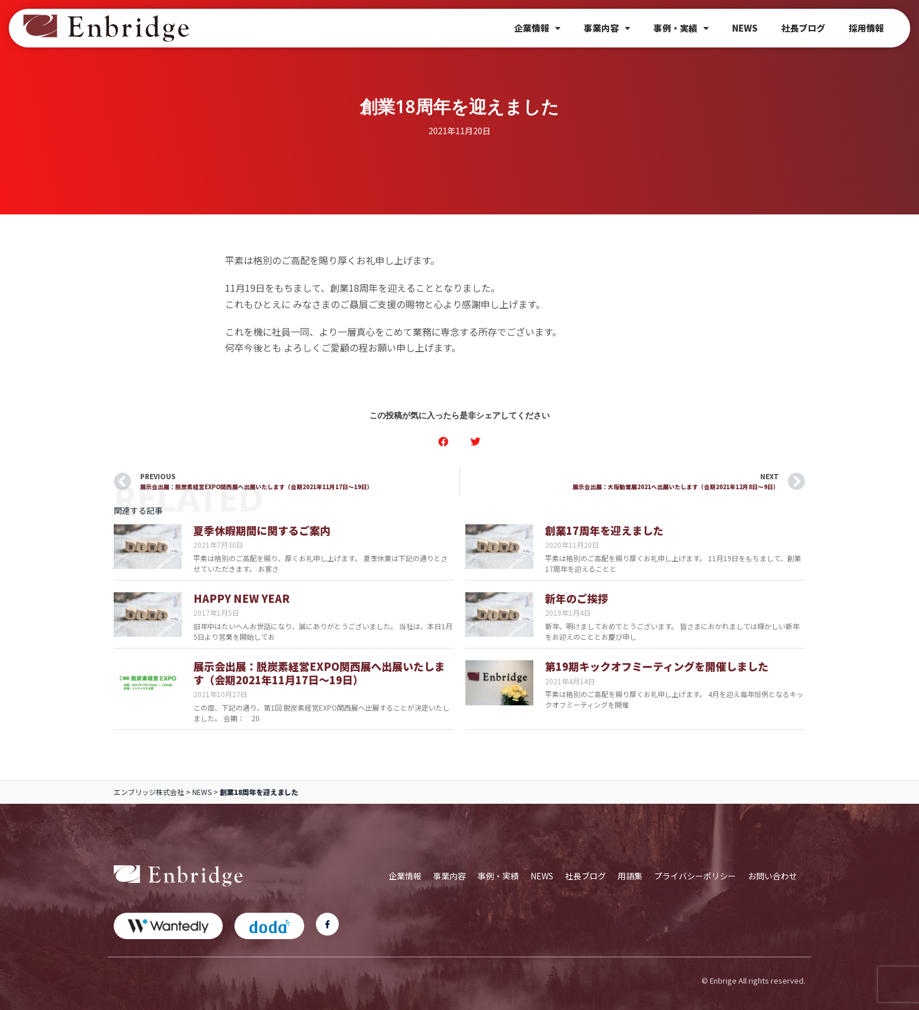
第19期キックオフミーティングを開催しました (656, 666)
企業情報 (537, 28)
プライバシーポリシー (695, 876)
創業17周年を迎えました (604, 530)
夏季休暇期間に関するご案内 (262, 530)
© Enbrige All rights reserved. (753, 980)
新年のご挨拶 (576, 598)
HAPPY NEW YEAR (241, 598)
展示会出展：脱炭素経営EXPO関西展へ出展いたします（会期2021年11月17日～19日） (319, 672)
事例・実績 (681, 28)
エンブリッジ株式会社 (149, 792)
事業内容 (607, 28)
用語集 (630, 876)
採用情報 (866, 28)
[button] (443, 441)
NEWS (745, 28)
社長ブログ (803, 28)
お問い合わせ (772, 876)
